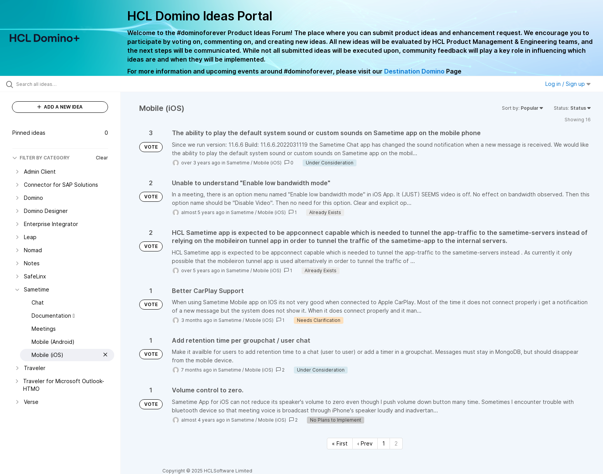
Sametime (238, 163)
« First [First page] (340, 443)
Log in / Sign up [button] (568, 83)
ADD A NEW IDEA (60, 107)
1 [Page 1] (383, 443)
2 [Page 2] (396, 443)
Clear (102, 158)
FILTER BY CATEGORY (41, 158)
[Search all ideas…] (70, 84)
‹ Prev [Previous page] (365, 443)
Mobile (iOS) (267, 163)
